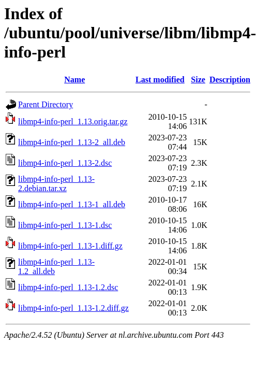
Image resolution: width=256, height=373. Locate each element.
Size (198, 79)
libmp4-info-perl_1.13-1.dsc (65, 225)
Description (229, 79)
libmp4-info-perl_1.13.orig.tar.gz (73, 121)
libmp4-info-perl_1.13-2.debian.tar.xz (56, 184)
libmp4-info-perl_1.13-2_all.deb (71, 142)
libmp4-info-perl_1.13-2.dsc (65, 163)
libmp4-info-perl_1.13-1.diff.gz (70, 245)
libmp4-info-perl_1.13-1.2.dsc (68, 287)
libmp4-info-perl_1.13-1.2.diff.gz (73, 308)
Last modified (160, 79)
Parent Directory (45, 104)
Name (74, 79)
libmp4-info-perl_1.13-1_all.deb (71, 204)
